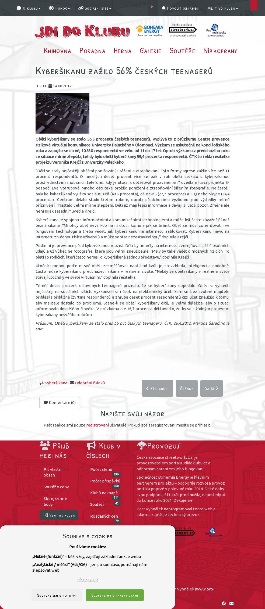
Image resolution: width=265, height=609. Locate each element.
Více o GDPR (87, 580)
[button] (153, 8)
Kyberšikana (55, 383)
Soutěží (105, 504)
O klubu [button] (28, 8)
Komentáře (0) (60, 402)
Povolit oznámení (181, 8)
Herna (123, 50)
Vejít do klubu (223, 8)
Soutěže (183, 50)
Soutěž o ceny (56, 487)
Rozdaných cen (105, 518)
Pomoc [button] (59, 8)
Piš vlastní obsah (53, 472)
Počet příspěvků (105, 483)
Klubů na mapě (105, 494)
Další (211, 388)
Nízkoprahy (221, 50)
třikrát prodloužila (183, 494)
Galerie (151, 50)
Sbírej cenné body (55, 501)
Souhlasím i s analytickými (114, 595)
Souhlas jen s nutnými (56, 595)
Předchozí (157, 388)
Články (186, 388)
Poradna (92, 50)
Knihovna (57, 50)
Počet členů (105, 471)
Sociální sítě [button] (94, 8)
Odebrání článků (90, 383)
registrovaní (97, 425)
